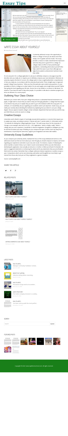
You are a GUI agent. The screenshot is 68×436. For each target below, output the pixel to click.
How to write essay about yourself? (16, 197)
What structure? (18, 292)
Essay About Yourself (11, 50)
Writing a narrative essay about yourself (17, 242)
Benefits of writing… (19, 273)
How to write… (17, 282)
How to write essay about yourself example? (18, 219)
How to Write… (17, 264)
